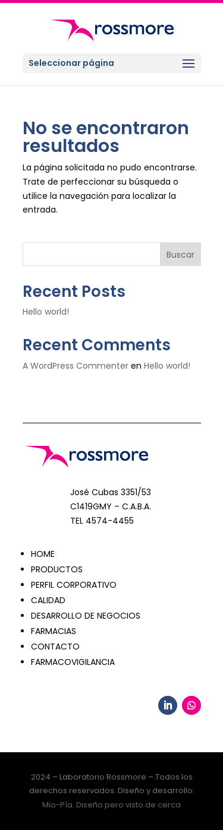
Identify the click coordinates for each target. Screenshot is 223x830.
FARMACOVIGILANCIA (73, 662)
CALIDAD (48, 600)
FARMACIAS (53, 631)
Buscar (180, 255)
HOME (43, 554)
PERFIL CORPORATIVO (74, 585)
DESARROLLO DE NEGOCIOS (85, 616)
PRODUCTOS (57, 569)
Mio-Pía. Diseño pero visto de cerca (111, 804)
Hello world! (46, 312)
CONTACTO (55, 646)
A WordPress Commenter (75, 366)
